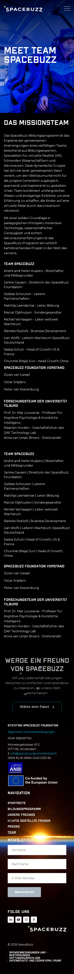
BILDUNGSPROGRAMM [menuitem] (24, 809)
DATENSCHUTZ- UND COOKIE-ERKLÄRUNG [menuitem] (35, 960)
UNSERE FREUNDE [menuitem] (21, 814)
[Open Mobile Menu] (67, 8)
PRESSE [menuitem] (14, 826)
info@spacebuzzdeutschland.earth (33, 753)
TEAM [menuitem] (12, 832)
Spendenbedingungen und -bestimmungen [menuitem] (28, 954)
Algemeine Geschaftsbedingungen (32, 732)
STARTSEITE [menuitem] (17, 803)
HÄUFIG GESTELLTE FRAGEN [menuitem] (29, 820)
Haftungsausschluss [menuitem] (24, 958)
